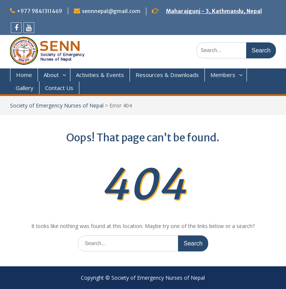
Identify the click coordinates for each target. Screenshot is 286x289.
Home (24, 74)
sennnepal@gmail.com (111, 11)
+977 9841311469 (39, 11)
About (51, 74)
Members (222, 74)
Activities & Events (100, 74)
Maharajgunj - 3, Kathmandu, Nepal (214, 11)
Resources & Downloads (167, 74)
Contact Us (59, 87)
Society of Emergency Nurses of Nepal (57, 105)
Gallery (25, 87)
